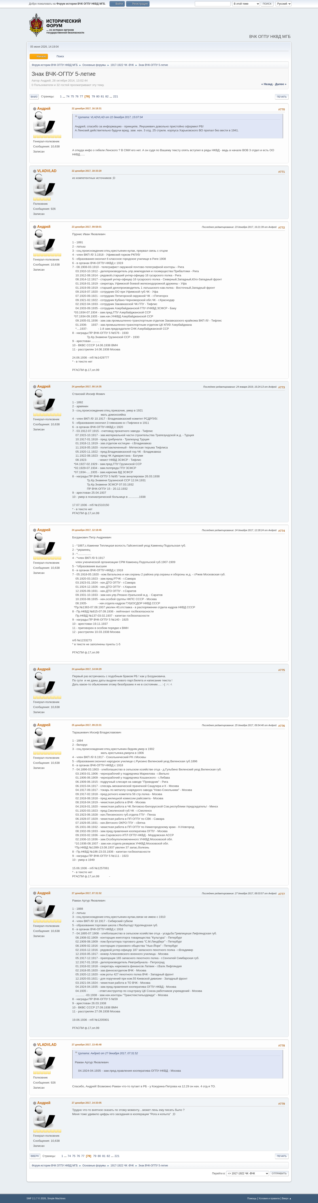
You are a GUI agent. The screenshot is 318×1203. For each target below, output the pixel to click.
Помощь (252, 1198)
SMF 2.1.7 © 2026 (36, 1198)
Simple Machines (56, 1198)
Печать (282, 96)
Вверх (35, 1156)
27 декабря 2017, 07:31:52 (87, 893)
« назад (267, 84)
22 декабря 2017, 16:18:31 (87, 108)
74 (68, 96)
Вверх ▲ (287, 1198)
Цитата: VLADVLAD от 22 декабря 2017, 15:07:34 (110, 117)
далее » (280, 84)
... (64, 96)
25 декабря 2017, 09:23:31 (87, 725)
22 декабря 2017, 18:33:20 (87, 170)
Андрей (43, 108)
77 (81, 96)
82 (107, 96)
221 (115, 96)
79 (93, 96)
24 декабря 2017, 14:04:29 (87, 669)
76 (77, 96)
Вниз (34, 96)
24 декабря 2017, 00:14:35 (87, 386)
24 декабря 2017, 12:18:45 (87, 530)
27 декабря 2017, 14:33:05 (87, 1102)
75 (72, 96)
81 (102, 96)
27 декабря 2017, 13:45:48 (87, 1044)
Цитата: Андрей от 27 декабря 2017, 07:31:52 (108, 1053)
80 (98, 96)
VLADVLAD (46, 171)
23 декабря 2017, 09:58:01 (87, 226)
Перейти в (218, 1173)
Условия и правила (269, 1198)
